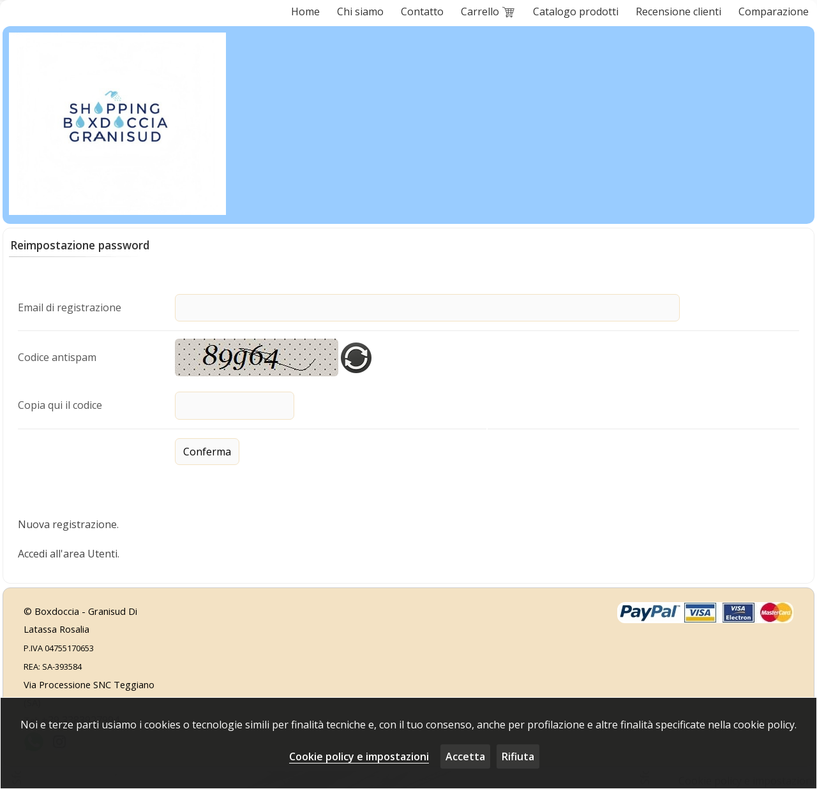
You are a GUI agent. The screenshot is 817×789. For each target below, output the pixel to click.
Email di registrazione (69, 307)
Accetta (465, 756)
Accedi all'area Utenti (67, 552)
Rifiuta (518, 756)
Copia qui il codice (60, 404)
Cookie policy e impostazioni (359, 756)
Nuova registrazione (67, 523)
